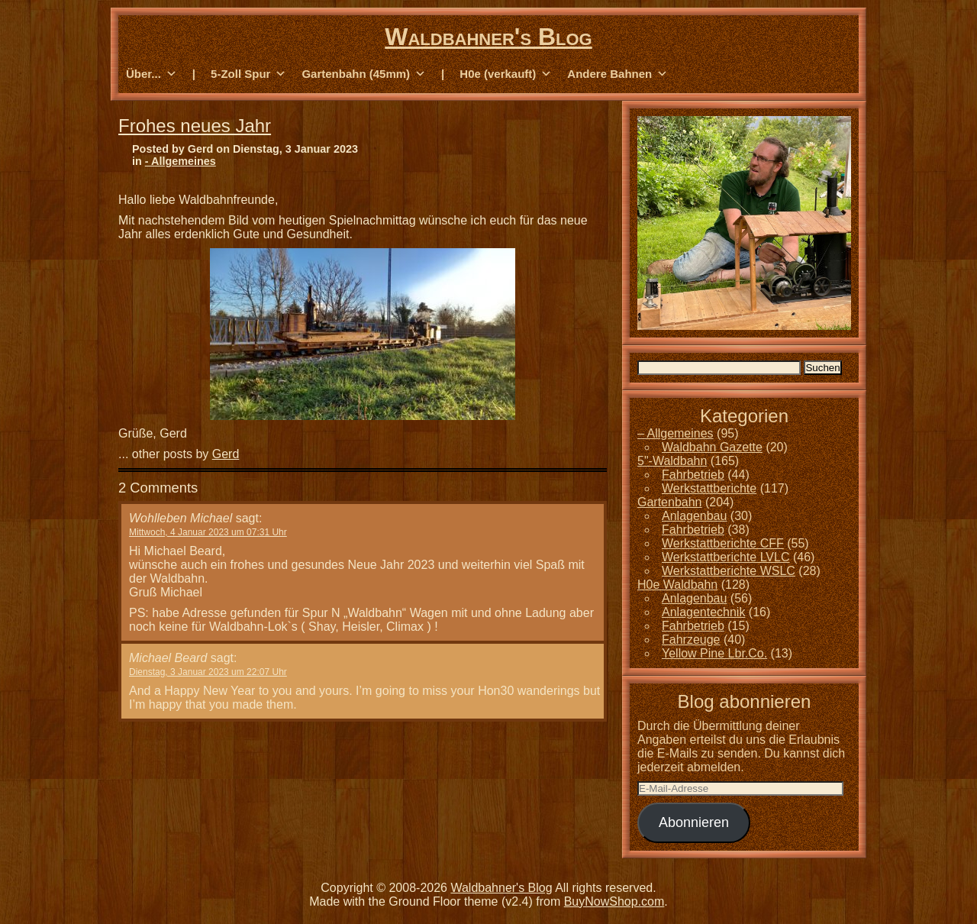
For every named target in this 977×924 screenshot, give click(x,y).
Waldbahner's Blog (488, 36)
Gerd (226, 453)
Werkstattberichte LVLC (725, 557)
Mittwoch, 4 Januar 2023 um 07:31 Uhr (208, 532)
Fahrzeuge (691, 639)
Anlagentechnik (703, 612)
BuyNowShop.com (614, 901)
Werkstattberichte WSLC (728, 570)
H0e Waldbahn (677, 584)
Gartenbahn (669, 502)
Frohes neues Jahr (194, 125)
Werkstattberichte (709, 488)
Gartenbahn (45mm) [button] (363, 74)
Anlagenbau (694, 515)
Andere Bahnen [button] (617, 74)
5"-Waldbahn (672, 460)
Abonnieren (694, 822)
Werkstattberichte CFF (723, 543)
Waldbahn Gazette (712, 447)
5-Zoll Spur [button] (248, 74)
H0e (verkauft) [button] (505, 74)
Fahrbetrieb (693, 474)
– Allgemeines (675, 433)
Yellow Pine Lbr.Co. (714, 653)
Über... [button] (151, 74)
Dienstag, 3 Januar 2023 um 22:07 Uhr (208, 672)
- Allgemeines (180, 161)
